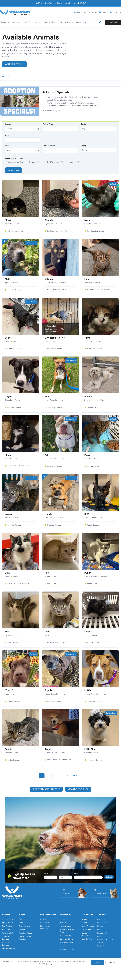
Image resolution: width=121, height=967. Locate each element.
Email (76, 873)
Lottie (87, 690)
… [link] (60, 775)
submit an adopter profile (46, 789)
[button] (60, 128)
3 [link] (54, 775)
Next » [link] (76, 775)
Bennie (8, 749)
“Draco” (9, 690)
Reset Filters (13, 170)
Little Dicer (90, 749)
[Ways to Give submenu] (50, 22)
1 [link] (41, 775)
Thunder (49, 220)
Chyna (8, 396)
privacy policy (47, 964)
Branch (88, 396)
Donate (114, 22)
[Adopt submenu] (16, 22)
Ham (87, 279)
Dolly (7, 572)
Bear (7, 337)
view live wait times (78, 789)
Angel (48, 749)
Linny (8, 455)
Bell (46, 455)
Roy (47, 572)
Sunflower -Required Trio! (54, 329)
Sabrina (49, 279)
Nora (87, 220)
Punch (87, 572)
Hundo (48, 514)
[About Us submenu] (81, 22)
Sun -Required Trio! (52, 332)
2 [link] (47, 775)
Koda (47, 396)
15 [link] (67, 775)
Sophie (48, 690)
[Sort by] (98, 150)
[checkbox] (14, 162)
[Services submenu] (4, 22)
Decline (112, 962)
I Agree (97, 962)
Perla (7, 631)
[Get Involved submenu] (66, 22)
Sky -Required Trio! (55, 337)
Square (8, 514)
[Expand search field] (100, 22)
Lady (87, 631)
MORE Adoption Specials (45, 3)
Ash (47, 631)
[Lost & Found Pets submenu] (31, 22)
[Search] (23, 128)
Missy (8, 220)
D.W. (86, 514)
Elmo (87, 455)
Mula (7, 279)
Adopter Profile (14, 64)
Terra (87, 337)
